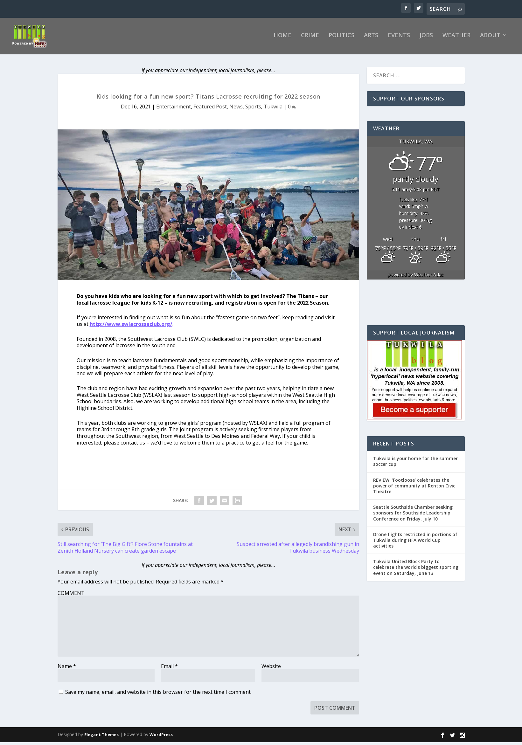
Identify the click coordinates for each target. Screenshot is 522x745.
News (236, 109)
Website (271, 669)
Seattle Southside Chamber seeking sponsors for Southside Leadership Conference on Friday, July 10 (413, 515)
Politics (341, 38)
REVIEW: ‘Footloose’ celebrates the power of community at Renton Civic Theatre (414, 488)
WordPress (161, 737)
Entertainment (173, 109)
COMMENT (71, 595)
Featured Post (210, 109)
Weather (456, 38)
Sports (253, 109)
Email (169, 669)
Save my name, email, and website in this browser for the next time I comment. (158, 694)
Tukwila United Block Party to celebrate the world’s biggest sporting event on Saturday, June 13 (415, 570)
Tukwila (273, 109)
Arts (371, 38)
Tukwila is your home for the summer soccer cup (415, 464)
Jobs (426, 38)
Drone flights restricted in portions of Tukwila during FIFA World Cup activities (415, 543)
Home (282, 38)
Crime (310, 38)
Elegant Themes (101, 737)
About (490, 38)
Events (399, 38)
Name (67, 669)
